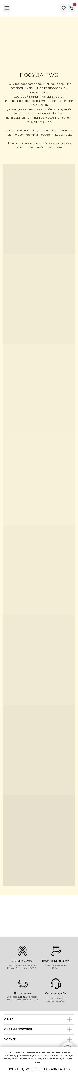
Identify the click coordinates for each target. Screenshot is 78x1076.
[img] (6, 8)
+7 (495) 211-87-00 (55, 998)
